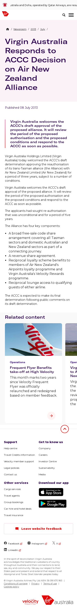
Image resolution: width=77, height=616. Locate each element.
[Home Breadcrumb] (7, 29)
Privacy (35, 583)
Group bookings (13, 502)
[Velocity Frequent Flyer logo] (30, 602)
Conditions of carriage (16, 583)
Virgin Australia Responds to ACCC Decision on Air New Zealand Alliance (36, 64)
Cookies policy (11, 586)
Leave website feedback (38, 529)
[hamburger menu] (71, 15)
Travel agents (12, 495)
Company (45, 448)
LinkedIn (11, 550)
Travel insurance (13, 515)
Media (42, 474)
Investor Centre (48, 461)
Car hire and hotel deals (17, 508)
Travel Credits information (19, 454)
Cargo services (12, 489)
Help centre (10, 448)
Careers (43, 454)
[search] (64, 15)
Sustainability (47, 467)
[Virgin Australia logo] (57, 600)
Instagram (36, 543)
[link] (38, 5)
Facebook (11, 543)
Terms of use (50, 583)
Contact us (10, 474)
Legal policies (11, 467)
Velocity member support (19, 461)
